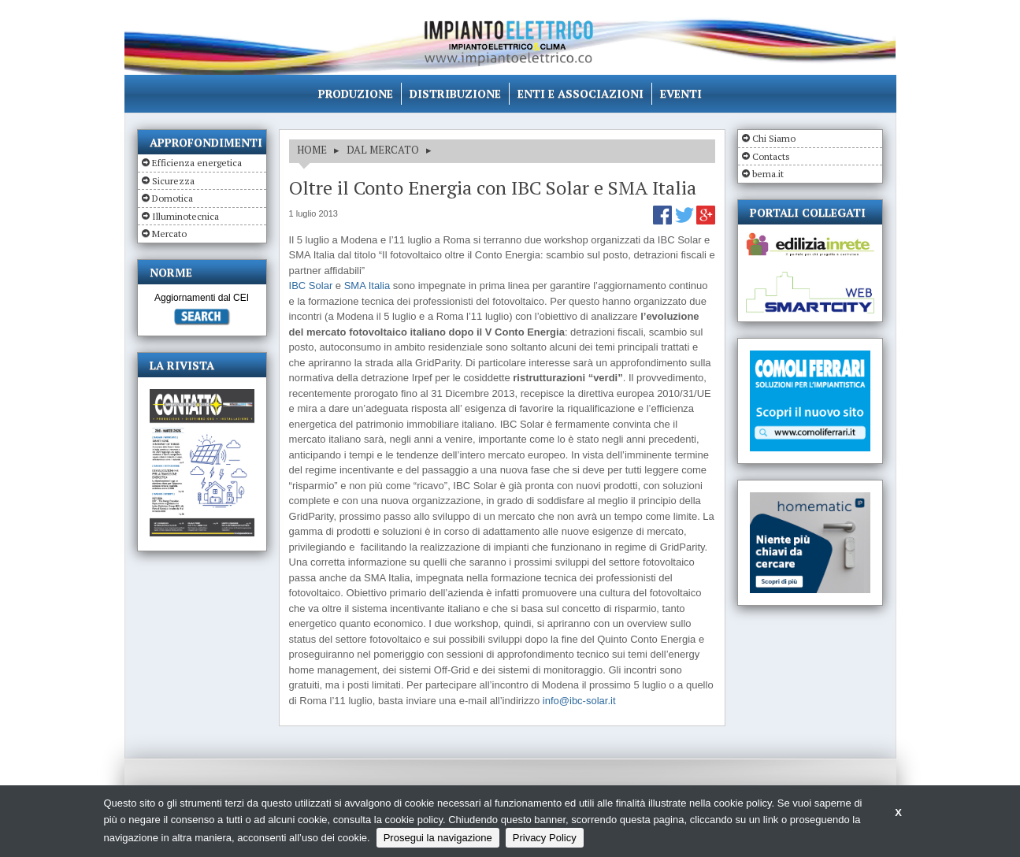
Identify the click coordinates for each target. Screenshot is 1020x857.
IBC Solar (311, 285)
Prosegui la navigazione (438, 838)
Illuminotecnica (185, 216)
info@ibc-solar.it (579, 701)
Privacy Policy (545, 838)
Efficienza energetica (197, 163)
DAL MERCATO (383, 150)
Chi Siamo (774, 138)
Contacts (771, 156)
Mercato (169, 233)
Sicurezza (173, 181)
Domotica (172, 198)
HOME (312, 150)
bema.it (768, 174)
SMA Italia (367, 285)
